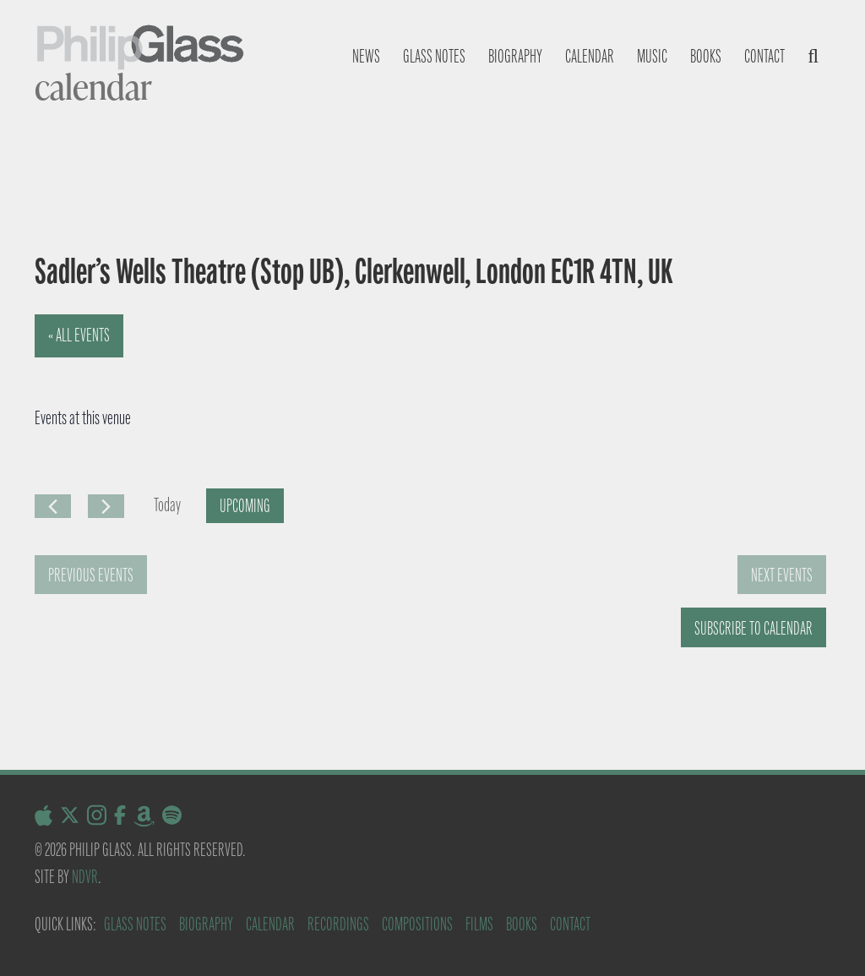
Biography (515, 56)
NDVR (85, 876)
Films (479, 924)
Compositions (417, 924)
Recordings (338, 924)
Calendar (589, 56)
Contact (764, 56)
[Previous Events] (53, 506)
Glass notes (434, 56)
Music (652, 56)
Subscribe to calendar (753, 628)
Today (167, 504)
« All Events (79, 335)
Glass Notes (135, 924)
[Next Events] (106, 506)
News (366, 56)
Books (705, 56)
